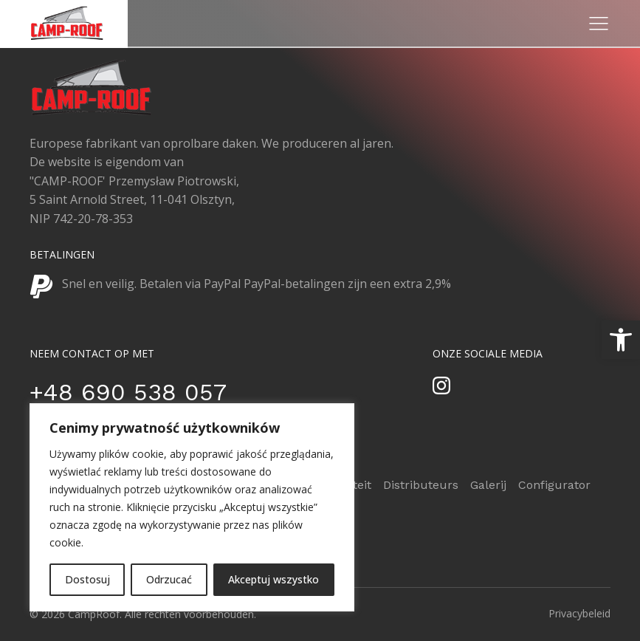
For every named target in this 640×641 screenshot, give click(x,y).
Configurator (554, 485)
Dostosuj (87, 579)
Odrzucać (169, 579)
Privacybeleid (579, 613)
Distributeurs (420, 485)
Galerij (488, 485)
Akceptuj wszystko (273, 579)
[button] (621, 339)
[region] (192, 507)
